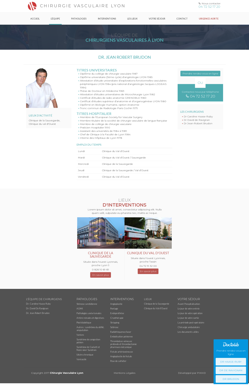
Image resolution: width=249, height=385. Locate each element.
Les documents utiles (188, 331)
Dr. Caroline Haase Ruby (38, 303)
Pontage (114, 308)
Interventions (107, 18)
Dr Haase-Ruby (231, 361)
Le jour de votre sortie (188, 317)
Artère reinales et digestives (90, 317)
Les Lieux (132, 18)
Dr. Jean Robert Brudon (38, 313)
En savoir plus (100, 274)
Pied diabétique (84, 322)
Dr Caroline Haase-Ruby (198, 116)
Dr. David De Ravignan (37, 308)
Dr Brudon (231, 379)
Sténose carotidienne (87, 304)
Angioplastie (116, 304)
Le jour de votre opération (190, 313)
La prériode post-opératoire (191, 322)
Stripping (114, 322)
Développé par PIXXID (192, 372)
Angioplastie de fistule (121, 356)
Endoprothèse (117, 313)
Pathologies (79, 18)
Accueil (35, 18)
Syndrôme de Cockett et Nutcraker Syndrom (88, 348)
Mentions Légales (124, 372)
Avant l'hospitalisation (189, 304)
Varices (80, 334)
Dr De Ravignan (230, 370)
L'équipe (55, 18)
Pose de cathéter (118, 361)
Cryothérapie (116, 317)
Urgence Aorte (209, 18)
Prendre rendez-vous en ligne (200, 73)
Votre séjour (157, 18)
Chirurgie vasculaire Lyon (76, 5)
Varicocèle (81, 359)
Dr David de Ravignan (197, 119)
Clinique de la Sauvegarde (156, 303)
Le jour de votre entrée (189, 308)
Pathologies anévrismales (89, 313)
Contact (182, 18)
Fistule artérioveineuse (121, 351)
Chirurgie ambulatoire (189, 327)
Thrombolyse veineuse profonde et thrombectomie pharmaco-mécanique (123, 344)
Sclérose (114, 327)
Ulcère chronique (85, 354)
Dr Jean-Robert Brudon (198, 123)
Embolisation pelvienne (121, 336)
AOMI (80, 308)
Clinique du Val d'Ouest (156, 308)
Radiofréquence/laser (120, 331)
